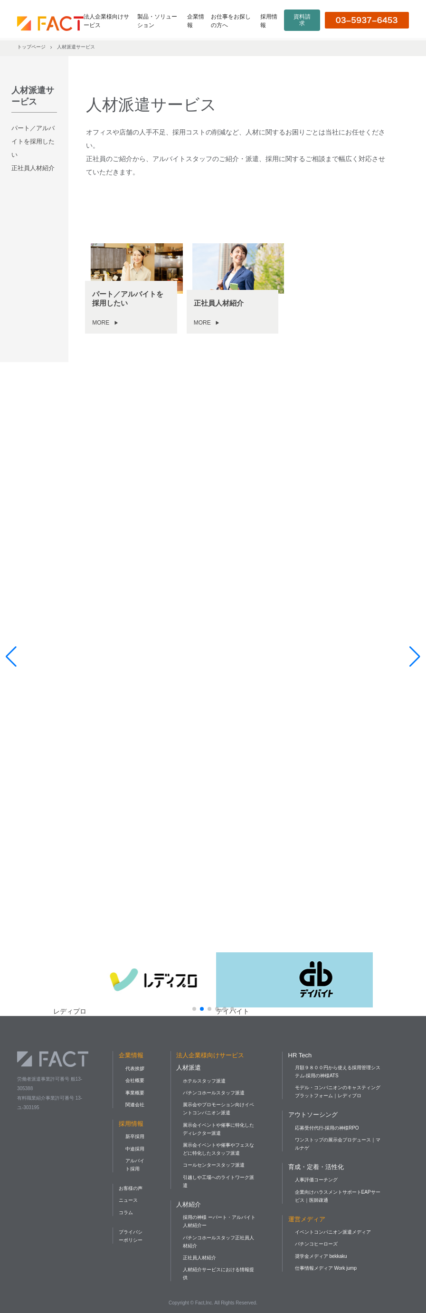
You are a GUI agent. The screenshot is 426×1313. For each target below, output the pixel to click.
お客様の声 (130, 1188)
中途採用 (134, 1148)
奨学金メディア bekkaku (321, 1256)
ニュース (128, 1200)
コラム (126, 1212)
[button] (194, 1009)
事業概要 (134, 1092)
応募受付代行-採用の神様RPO (327, 1128)
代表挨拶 (134, 1068)
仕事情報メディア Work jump (326, 1268)
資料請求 (302, 20)
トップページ (31, 46)
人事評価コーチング (316, 1179)
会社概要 (134, 1080)
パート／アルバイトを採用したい (33, 141)
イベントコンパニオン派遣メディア (333, 1232)
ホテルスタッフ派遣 (204, 1080)
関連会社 (134, 1104)
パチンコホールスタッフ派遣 (214, 1092)
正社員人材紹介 (33, 168)
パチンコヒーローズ (316, 1243)
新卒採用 (134, 1136)
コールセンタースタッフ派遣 (214, 1165)
